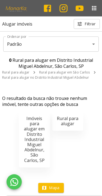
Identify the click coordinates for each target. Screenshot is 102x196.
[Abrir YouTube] (79, 8)
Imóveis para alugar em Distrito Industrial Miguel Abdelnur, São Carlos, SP (34, 139)
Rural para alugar (15, 72)
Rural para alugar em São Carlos (64, 72)
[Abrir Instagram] (63, 8)
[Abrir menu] (94, 8)
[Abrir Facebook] (47, 8)
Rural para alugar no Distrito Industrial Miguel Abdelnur (45, 77)
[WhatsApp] (14, 181)
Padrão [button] (14, 44)
